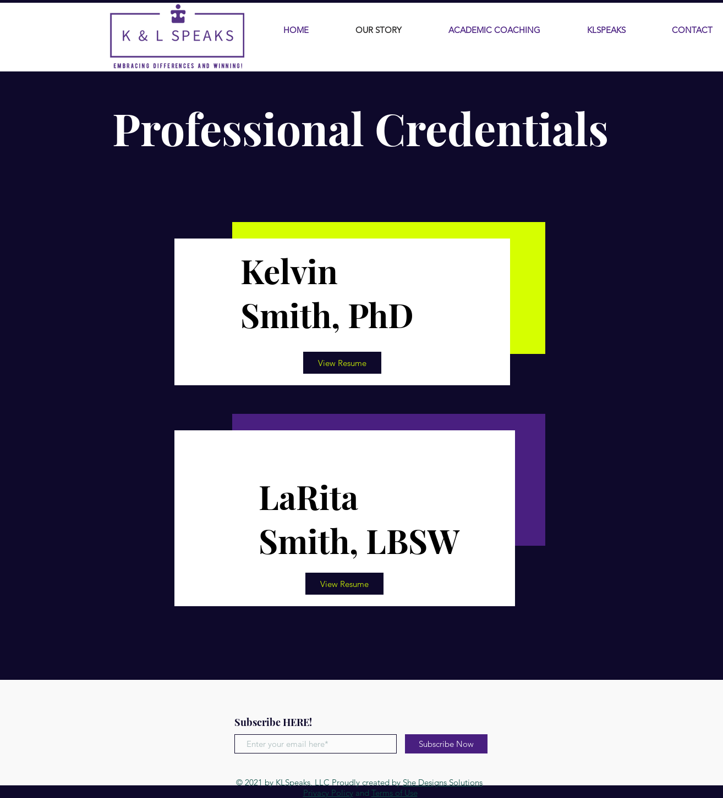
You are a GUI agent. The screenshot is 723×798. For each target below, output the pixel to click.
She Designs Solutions (443, 782)
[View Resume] (342, 363)
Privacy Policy (328, 793)
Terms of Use (394, 793)
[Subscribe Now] (446, 743)
